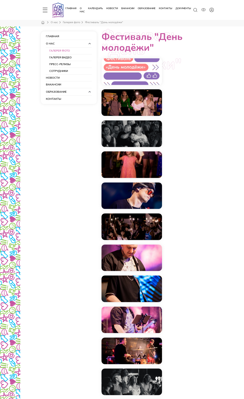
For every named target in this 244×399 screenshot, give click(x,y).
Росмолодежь (145, 389)
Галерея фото (71, 22)
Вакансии (88, 378)
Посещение (89, 369)
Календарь (46, 369)
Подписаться (182, 341)
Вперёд (162, 303)
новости (112, 8)
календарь (95, 8)
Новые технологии (179, 389)
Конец (177, 303)
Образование (90, 374)
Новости (45, 374)
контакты (165, 8)
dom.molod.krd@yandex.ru (138, 357)
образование (147, 8)
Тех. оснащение (91, 359)
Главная (70, 8)
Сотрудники (58, 71)
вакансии (127, 8)
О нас (82, 10)
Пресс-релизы (60, 64)
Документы (89, 364)
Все (190, 303)
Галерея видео (60, 57)
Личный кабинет (49, 378)
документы (183, 8)
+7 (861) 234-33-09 (134, 352)
